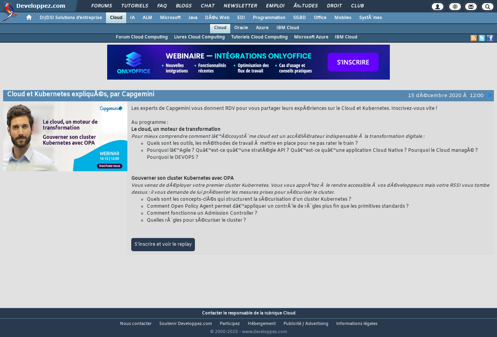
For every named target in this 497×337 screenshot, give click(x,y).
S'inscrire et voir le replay (163, 244)
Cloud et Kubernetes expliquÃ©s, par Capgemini (80, 94)
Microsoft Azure (311, 37)
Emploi (275, 6)
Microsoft (170, 18)
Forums (101, 6)
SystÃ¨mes (370, 18)
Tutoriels (134, 6)
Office (320, 18)
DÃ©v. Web (217, 18)
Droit (334, 6)
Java (192, 18)
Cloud (116, 18)
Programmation (269, 18)
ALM (147, 18)
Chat (207, 6)
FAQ (161, 6)
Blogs (183, 6)
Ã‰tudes (305, 6)
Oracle (241, 28)
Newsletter (240, 6)
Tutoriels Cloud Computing (259, 37)
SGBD (299, 18)
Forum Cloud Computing (142, 37)
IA (132, 18)
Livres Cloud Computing (199, 37)
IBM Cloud (287, 28)
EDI (241, 18)
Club (357, 6)
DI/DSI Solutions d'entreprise (71, 18)
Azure (262, 28)
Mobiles (342, 18)
